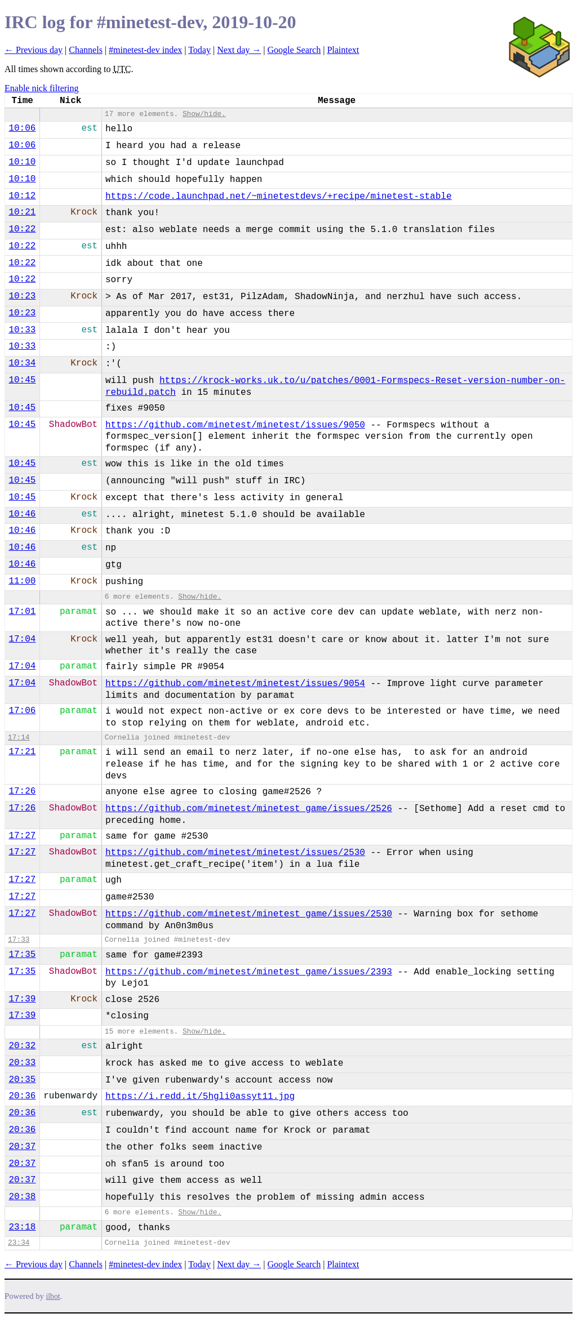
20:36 (21, 1096)
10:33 (21, 330)
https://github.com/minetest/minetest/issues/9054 (235, 684)
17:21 (21, 752)
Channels (86, 50)
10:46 (21, 514)
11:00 (21, 581)
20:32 (21, 1046)
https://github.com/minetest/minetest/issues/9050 (235, 425)
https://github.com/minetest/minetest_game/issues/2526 (248, 809)
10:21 (21, 212)
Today (199, 50)
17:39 (21, 999)
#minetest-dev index (145, 50)
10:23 (21, 296)
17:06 (21, 711)
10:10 (21, 162)
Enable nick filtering (42, 88)
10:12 (21, 196)
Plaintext (343, 50)
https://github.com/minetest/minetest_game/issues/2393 (248, 972)
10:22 (21, 229)
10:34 (21, 363)
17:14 (18, 737)
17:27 (21, 836)
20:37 (21, 1147)
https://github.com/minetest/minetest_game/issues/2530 (248, 914)
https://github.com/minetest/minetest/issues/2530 (235, 853)
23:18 (21, 1227)
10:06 (21, 128)
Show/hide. (204, 114)
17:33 (18, 940)
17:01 (21, 612)
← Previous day (34, 50)
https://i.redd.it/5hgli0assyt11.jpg (200, 1097)
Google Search (294, 50)
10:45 (21, 380)
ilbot (53, 1296)
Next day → (239, 50)
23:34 (18, 1243)
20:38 (21, 1197)
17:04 (21, 639)
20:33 (21, 1063)
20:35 (21, 1080)
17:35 (21, 955)
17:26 (21, 791)
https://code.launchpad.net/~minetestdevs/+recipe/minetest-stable (278, 197)
